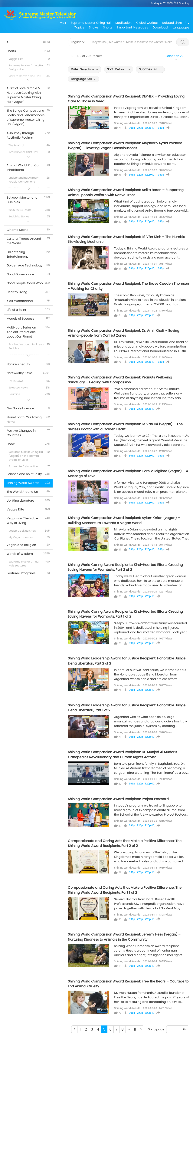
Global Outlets (147, 23)
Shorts (107, 27)
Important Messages (132, 27)
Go (185, 1029)
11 (135, 1029)
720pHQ (150, 127)
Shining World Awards (127, 123)
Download (160, 27)
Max (63, 23)
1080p (160, 127)
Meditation (123, 23)
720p (140, 127)
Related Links (172, 23)
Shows (93, 27)
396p (132, 127)
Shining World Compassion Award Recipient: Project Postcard (118, 799)
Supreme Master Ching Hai (91, 23)
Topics (79, 27)
